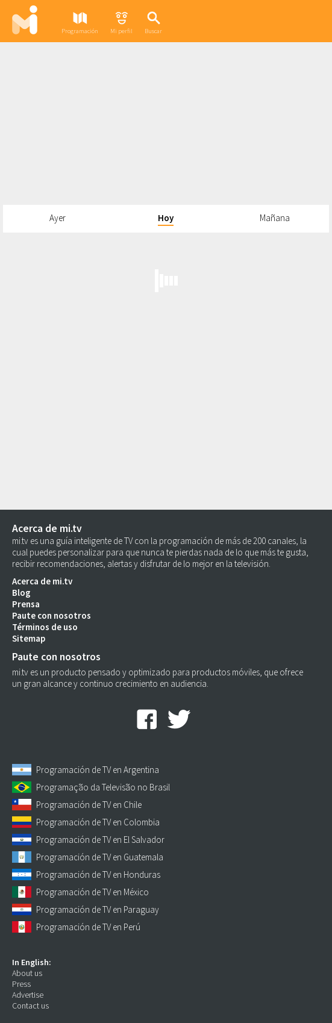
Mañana (275, 218)
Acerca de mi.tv (42, 581)
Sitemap (28, 638)
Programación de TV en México (92, 892)
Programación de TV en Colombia (98, 822)
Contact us (30, 1005)
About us (27, 973)
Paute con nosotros (51, 615)
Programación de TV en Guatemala (99, 857)
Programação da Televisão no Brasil (103, 787)
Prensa (26, 604)
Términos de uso (45, 627)
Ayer (57, 218)
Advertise (27, 994)
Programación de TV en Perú (88, 927)
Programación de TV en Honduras (98, 874)
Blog (21, 592)
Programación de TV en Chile (89, 804)
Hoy (166, 218)
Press (21, 983)
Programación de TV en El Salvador (100, 839)
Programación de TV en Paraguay (97, 909)
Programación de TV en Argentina (97, 769)
